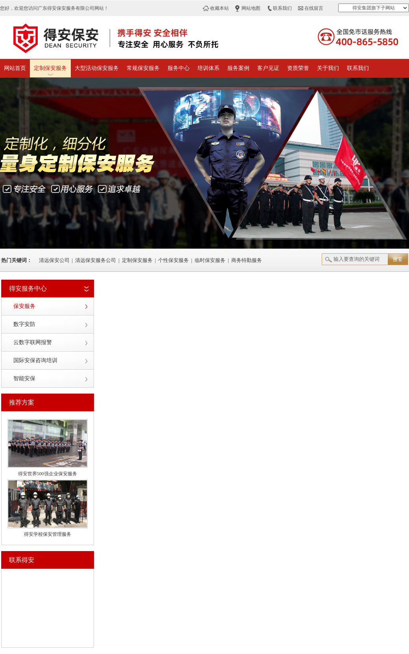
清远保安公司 (54, 260)
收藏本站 (219, 8)
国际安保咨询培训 (35, 360)
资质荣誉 (298, 68)
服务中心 (179, 68)
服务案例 (238, 68)
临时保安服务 (210, 260)
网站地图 (250, 8)
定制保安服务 (50, 68)
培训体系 (208, 68)
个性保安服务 (173, 260)
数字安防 (24, 324)
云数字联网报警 (32, 342)
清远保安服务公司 (95, 260)
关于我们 (328, 68)
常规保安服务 (143, 68)
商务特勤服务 (246, 260)
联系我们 (282, 8)
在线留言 (313, 8)
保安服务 (24, 306)
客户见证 (268, 68)
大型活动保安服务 (97, 68)
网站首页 (15, 68)
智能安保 (24, 378)
